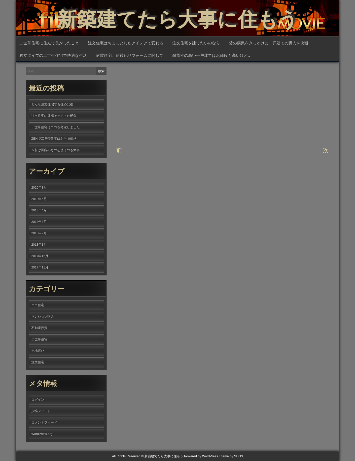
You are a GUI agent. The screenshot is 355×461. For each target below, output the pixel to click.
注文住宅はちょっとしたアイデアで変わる (125, 43)
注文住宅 (37, 362)
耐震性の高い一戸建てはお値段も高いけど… (211, 55)
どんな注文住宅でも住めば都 (52, 104)
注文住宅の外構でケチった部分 (53, 116)
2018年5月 (39, 199)
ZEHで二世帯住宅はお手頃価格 (53, 138)
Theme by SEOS (231, 456)
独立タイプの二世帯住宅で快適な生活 (53, 55)
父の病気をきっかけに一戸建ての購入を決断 (268, 43)
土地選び (162, 136)
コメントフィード (44, 422)
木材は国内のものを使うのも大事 (55, 150)
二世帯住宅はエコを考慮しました (55, 127)
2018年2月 (39, 233)
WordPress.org (41, 434)
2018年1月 (39, 244)
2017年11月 (39, 267)
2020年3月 (39, 187)
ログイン (37, 399)
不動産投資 (145, 136)
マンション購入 (42, 316)
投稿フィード (41, 411)
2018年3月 (39, 222)
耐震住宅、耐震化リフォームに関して (129, 55)
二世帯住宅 (39, 339)
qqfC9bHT (172, 92)
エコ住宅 (37, 305)
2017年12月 (39, 256)
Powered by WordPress (201, 456)
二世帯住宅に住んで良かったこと (49, 43)
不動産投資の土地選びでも (233, 130)
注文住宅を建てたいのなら (196, 43)
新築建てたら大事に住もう (177, 17)
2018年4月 (39, 210)
